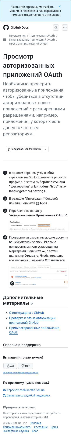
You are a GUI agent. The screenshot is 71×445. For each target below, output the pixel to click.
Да (10, 365)
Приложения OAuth (42, 35)
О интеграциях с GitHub (26, 313)
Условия (35, 423)
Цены (54, 427)
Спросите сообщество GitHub (23, 390)
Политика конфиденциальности (20, 372)
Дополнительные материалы (23, 300)
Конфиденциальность (17, 427)
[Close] (60, 6)
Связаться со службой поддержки (26, 395)
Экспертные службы (16, 431)
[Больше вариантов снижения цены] (45, 149)
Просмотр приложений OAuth (28, 43)
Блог (35, 431)
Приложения (17, 35)
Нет (25, 365)
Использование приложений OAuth (32, 39)
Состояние (41, 427)
